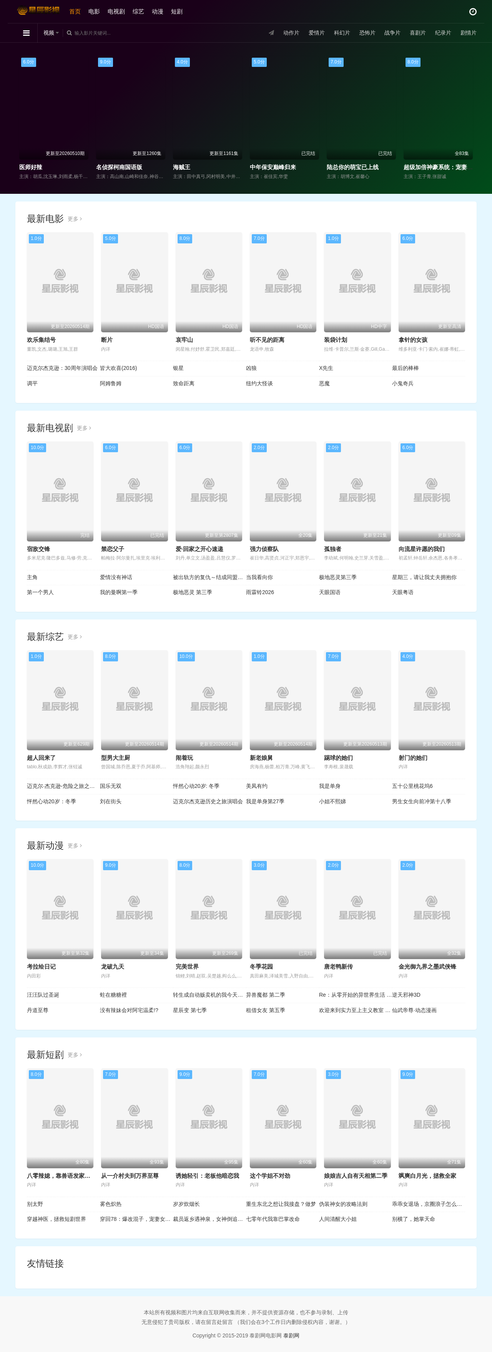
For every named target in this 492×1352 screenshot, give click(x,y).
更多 (75, 219)
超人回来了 (41, 757)
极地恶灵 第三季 (192, 592)
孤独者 (332, 549)
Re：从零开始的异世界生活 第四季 (355, 995)
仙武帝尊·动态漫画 (414, 1010)
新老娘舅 (261, 757)
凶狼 (251, 368)
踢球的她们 (338, 757)
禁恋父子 (112, 549)
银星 (178, 368)
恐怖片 (367, 33)
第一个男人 (40, 592)
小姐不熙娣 (332, 801)
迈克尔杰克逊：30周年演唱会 (62, 368)
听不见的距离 (267, 339)
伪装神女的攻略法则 (343, 1204)
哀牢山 (184, 339)
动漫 (157, 11)
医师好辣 (30, 167)
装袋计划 (335, 339)
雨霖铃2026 (260, 592)
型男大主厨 (115, 757)
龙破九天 (112, 966)
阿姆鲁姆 (110, 383)
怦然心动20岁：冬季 (51, 801)
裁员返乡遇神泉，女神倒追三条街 (209, 1219)
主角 (32, 577)
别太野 (35, 1204)
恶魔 (324, 383)
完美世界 (187, 966)
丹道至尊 (37, 1010)
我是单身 (330, 786)
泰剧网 (291, 1335)
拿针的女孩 (413, 339)
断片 (107, 339)
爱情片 (317, 33)
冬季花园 (261, 966)
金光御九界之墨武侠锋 (427, 966)
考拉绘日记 (41, 966)
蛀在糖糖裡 (113, 995)
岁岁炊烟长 (186, 1204)
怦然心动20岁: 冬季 (196, 786)
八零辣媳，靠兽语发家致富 (61, 1175)
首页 (75, 11)
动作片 (291, 33)
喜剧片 (418, 33)
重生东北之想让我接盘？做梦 (281, 1204)
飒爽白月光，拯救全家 (427, 1175)
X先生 (326, 368)
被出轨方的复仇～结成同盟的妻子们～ (209, 577)
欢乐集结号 (41, 339)
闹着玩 (184, 757)
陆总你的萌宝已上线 (353, 167)
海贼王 (181, 167)
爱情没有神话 (116, 577)
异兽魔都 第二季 (265, 995)
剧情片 (468, 33)
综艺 (138, 11)
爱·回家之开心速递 (199, 549)
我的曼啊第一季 (119, 592)
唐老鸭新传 (338, 966)
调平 (32, 383)
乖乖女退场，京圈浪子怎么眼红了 (428, 1204)
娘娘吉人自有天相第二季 (355, 1175)
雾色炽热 (110, 1204)
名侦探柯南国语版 (119, 167)
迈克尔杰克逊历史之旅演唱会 (208, 801)
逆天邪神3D (406, 995)
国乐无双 (110, 786)
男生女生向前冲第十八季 (421, 801)
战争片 (392, 33)
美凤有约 (257, 786)
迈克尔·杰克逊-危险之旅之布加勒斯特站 (63, 786)
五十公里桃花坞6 (412, 786)
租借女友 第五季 (265, 1010)
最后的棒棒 (405, 368)
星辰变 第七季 (190, 1010)
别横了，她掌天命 (413, 1219)
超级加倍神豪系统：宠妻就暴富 (444, 167)
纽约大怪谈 (259, 383)
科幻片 (342, 33)
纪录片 (443, 33)
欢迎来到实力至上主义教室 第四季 (355, 1010)
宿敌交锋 (38, 549)
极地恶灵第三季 (338, 577)
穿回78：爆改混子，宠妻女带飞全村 (136, 1219)
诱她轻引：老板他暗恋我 (207, 1175)
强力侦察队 (264, 549)
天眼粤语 (403, 592)
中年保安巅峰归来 (273, 167)
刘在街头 (110, 801)
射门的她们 (413, 757)
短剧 (177, 11)
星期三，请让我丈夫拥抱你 (424, 577)
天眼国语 (330, 592)
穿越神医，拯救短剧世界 (56, 1219)
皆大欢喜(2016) (118, 368)
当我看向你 (259, 577)
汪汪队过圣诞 (43, 995)
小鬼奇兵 (403, 383)
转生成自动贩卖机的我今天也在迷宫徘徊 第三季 (209, 995)
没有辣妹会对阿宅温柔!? (129, 1010)
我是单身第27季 (265, 801)
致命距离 (183, 383)
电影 (94, 11)
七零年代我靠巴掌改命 (273, 1219)
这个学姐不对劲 (270, 1175)
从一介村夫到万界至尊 (130, 1175)
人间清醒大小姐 (338, 1219)
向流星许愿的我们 (422, 549)
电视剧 (116, 11)
